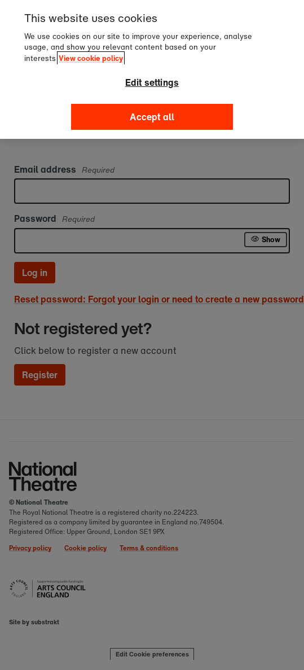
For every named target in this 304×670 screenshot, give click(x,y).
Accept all (152, 117)
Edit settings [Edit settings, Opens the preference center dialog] (152, 82)
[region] (152, 69)
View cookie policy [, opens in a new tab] (91, 58)
